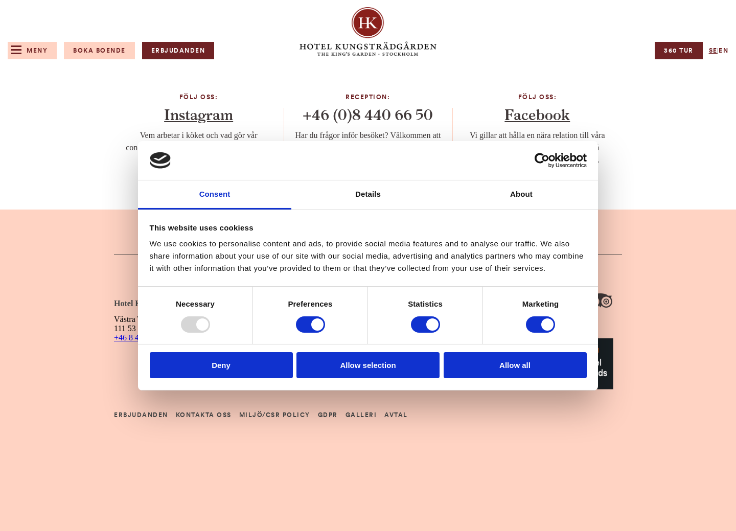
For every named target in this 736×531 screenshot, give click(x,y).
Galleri (361, 415)
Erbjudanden (178, 50)
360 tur (679, 50)
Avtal (396, 415)
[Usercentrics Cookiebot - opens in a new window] (542, 160)
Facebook (537, 115)
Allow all (515, 365)
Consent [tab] (215, 194)
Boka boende (99, 50)
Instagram (198, 115)
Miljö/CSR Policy (274, 415)
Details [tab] (368, 194)
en (723, 50)
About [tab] (521, 194)
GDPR (328, 415)
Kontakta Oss (204, 415)
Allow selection (368, 365)
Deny (221, 365)
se (713, 50)
